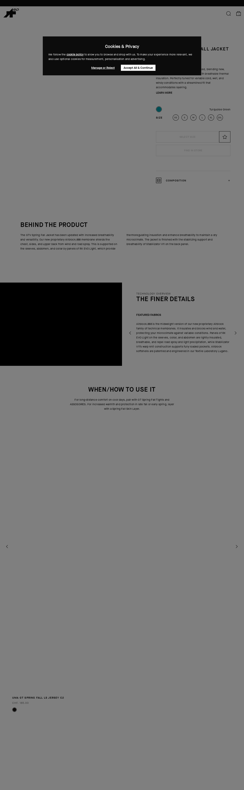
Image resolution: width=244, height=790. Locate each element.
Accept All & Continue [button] (138, 68)
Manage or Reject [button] (103, 68)
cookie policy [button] (75, 54)
